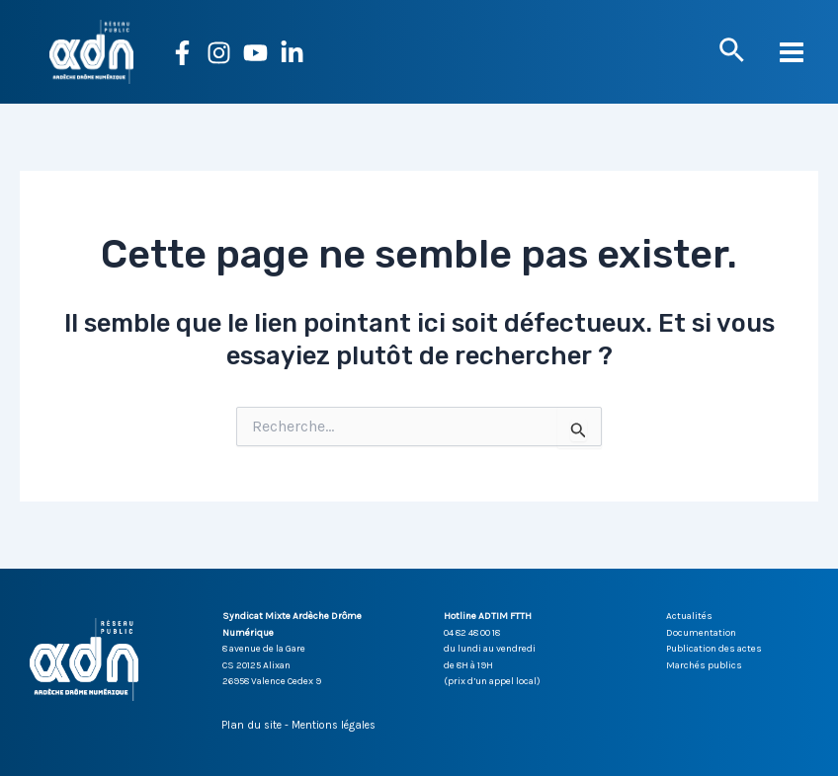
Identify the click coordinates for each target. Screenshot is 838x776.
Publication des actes (714, 649)
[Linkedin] (292, 52)
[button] (731, 51)
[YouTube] (255, 52)
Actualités (689, 616)
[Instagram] (219, 52)
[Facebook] (182, 52)
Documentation (701, 633)
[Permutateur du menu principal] (792, 52)
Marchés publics (704, 665)
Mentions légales (334, 725)
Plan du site (251, 725)
